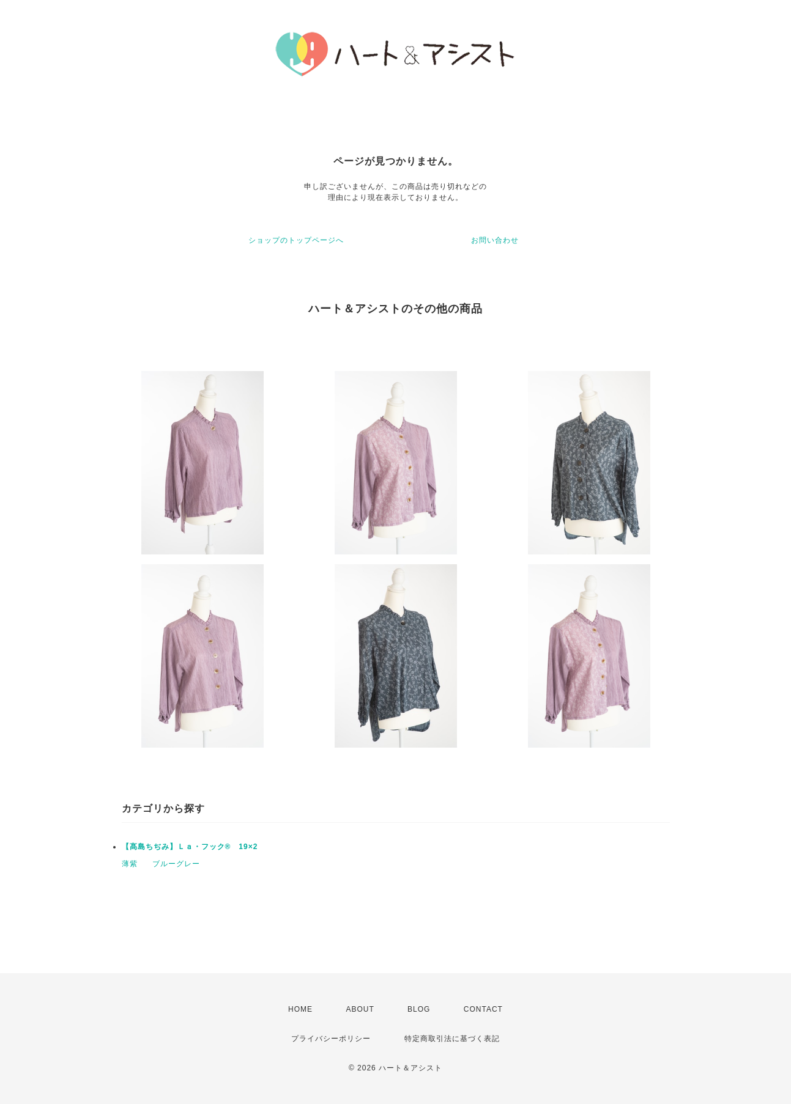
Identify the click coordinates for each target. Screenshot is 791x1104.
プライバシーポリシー (331, 1038)
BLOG (418, 1009)
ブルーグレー (176, 863)
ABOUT (360, 1009)
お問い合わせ (495, 240)
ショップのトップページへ (296, 240)
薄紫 (130, 863)
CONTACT (483, 1009)
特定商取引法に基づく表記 (452, 1038)
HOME (300, 1009)
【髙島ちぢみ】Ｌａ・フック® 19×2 (190, 846)
